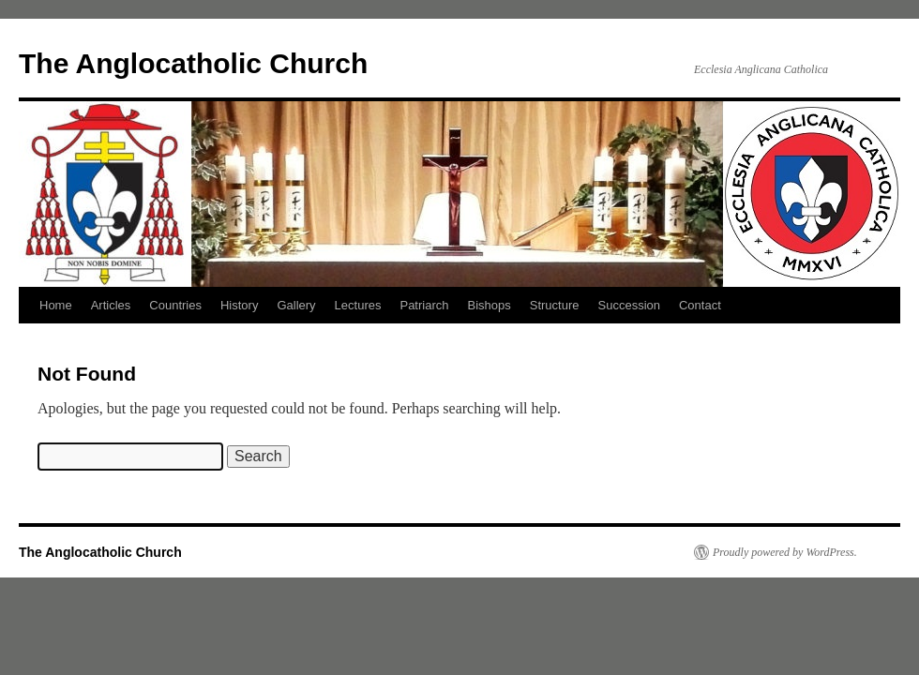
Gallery (296, 305)
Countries (175, 305)
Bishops (489, 305)
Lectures (358, 305)
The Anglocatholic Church (193, 63)
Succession (629, 305)
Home (55, 305)
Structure (555, 305)
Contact (700, 305)
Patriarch (423, 305)
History (239, 305)
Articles (111, 305)
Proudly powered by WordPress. (785, 552)
